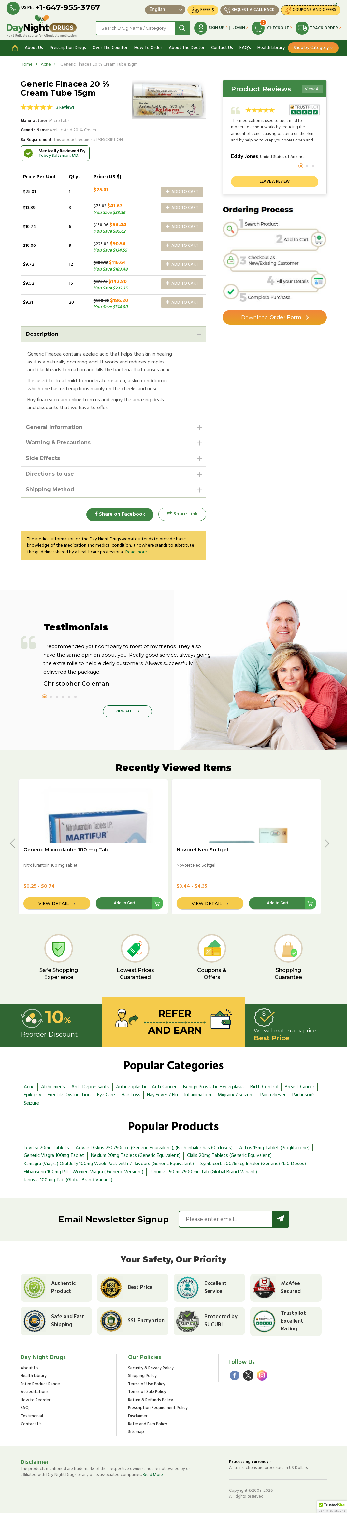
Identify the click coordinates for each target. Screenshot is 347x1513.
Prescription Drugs (68, 48)
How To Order (148, 48)
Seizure (31, 1103)
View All (313, 89)
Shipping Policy (142, 1376)
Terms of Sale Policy (147, 1392)
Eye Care (106, 1095)
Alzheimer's (53, 1087)
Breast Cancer (299, 1087)
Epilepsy (32, 1095)
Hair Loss (131, 1095)
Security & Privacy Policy (151, 1368)
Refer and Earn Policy (147, 1424)
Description (42, 334)
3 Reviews (65, 107)
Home (27, 64)
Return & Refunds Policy (150, 1400)
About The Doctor (187, 48)
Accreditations (35, 1392)
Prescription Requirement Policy (158, 1408)
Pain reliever (273, 1095)
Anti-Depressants (90, 1087)
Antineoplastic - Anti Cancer (146, 1087)
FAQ (25, 1408)
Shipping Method (50, 489)
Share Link (182, 514)
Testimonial (32, 1416)
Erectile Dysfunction (69, 1095)
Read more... (137, 552)
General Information (54, 427)
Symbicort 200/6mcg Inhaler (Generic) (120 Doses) (253, 1164)
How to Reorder (35, 1400)
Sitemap (136, 1432)
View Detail (53, 903)
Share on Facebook (120, 514)
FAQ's (245, 48)
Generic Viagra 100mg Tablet (54, 1156)
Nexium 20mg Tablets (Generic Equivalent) (136, 1156)
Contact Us (222, 48)
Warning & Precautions (58, 443)
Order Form (271, 317)
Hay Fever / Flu (162, 1095)
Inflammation (197, 1095)
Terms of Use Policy (146, 1384)
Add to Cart (182, 191)
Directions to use (50, 474)
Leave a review (275, 181)
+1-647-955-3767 (67, 7)
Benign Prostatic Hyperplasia (213, 1087)
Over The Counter (110, 48)
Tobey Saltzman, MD (58, 155)
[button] (332, 1507)
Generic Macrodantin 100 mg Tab (65, 849)
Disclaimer (137, 1416)
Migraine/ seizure (236, 1095)
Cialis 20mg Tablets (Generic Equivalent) (229, 1156)
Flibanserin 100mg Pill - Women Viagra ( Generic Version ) (83, 1172)
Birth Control (264, 1087)
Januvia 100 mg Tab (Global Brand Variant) (68, 1180)
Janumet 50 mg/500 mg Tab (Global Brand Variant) (203, 1172)
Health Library (271, 48)
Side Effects (43, 458)
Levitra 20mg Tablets (46, 1147)
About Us (34, 48)
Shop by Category (311, 48)
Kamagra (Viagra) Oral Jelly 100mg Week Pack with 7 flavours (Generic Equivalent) (109, 1164)
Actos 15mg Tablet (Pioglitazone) (274, 1147)
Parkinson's (304, 1095)
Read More (153, 1474)
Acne (46, 64)
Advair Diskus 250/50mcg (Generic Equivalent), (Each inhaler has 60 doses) (154, 1147)
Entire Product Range (40, 1384)
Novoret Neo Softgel (202, 849)
